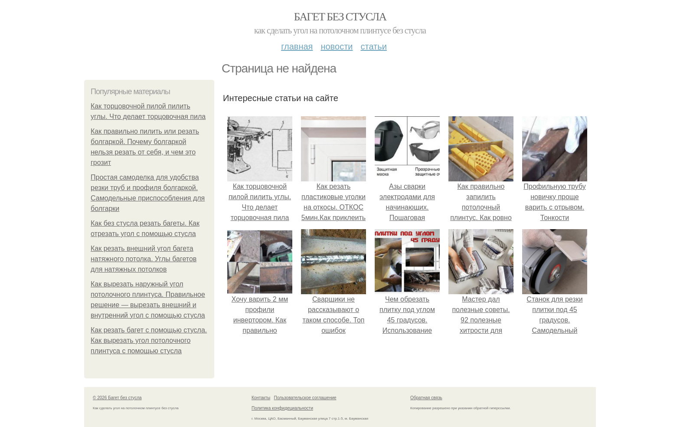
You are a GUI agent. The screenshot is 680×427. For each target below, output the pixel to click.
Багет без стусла (340, 16)
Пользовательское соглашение (305, 397)
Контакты (261, 397)
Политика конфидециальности (282, 408)
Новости (336, 46)
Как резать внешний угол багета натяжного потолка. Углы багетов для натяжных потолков (143, 259)
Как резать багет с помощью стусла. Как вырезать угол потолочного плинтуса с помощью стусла (149, 340)
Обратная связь (426, 397)
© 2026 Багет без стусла (117, 397)
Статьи (373, 46)
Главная (297, 46)
